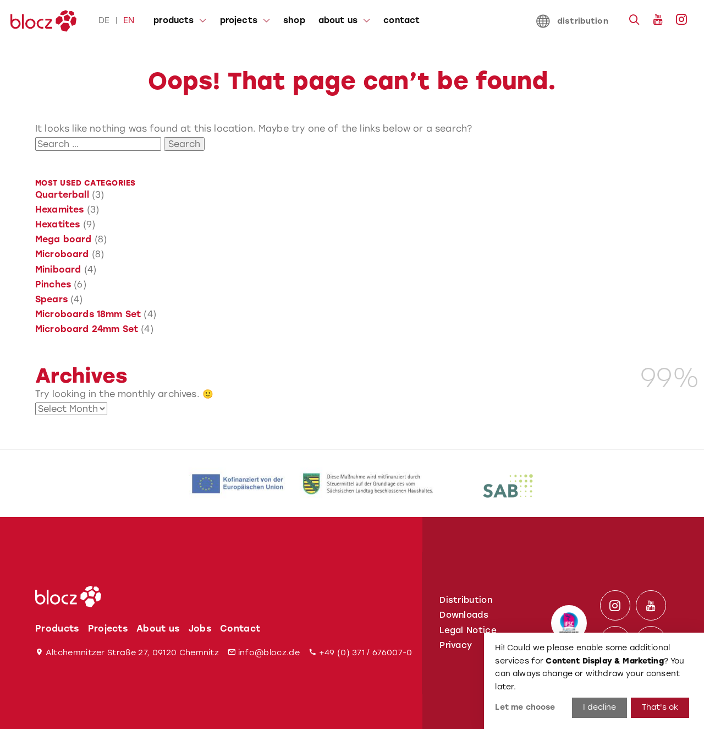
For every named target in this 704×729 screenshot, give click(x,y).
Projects (108, 628)
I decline (599, 707)
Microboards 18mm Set (88, 314)
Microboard (62, 254)
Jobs (200, 628)
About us (158, 628)
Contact (240, 628)
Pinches (53, 284)
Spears (51, 299)
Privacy (455, 645)
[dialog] (594, 681)
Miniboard (58, 269)
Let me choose (525, 707)
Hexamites (59, 209)
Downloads (463, 615)
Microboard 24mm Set (86, 329)
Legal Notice (468, 630)
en (128, 20)
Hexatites (57, 224)
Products (57, 628)
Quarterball (62, 194)
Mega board (63, 239)
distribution (572, 21)
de (103, 20)
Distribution (465, 600)
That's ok (660, 707)
